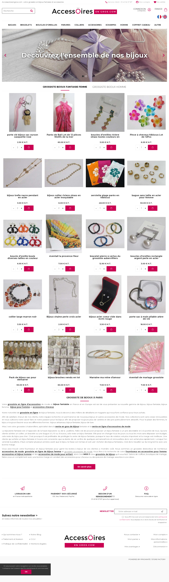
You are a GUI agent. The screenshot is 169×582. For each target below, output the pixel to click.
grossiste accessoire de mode (78, 471)
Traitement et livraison (13, 559)
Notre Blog (36, 554)
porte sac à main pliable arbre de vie (146, 338)
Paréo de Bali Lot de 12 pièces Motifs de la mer (64, 156)
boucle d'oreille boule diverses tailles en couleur (23, 277)
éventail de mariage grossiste (146, 397)
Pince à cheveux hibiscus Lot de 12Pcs (146, 156)
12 (105, 283)
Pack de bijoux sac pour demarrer (22, 398)
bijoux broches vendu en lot (64, 397)
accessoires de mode (13, 471)
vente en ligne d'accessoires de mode (111, 446)
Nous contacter (131, 554)
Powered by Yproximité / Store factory (147, 579)
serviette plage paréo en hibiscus (105, 216)
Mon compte (143, 2)
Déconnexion (159, 566)
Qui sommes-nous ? (12, 554)
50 (146, 223)
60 (64, 162)
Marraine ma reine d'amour (105, 397)
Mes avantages (131, 566)
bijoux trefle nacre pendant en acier (22, 216)
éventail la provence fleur (64, 276)
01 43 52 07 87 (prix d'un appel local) (105, 513)
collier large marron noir (23, 337)
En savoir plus (84, 486)
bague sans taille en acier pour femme (146, 216)
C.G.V (33, 559)
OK (26, 572)
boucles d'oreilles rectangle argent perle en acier (146, 277)
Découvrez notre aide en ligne (146, 511)
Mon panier (133, 559)
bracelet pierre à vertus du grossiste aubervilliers (105, 277)
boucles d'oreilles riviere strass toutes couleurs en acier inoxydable (105, 156)
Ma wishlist (159, 2)
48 (105, 223)
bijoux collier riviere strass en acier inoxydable (64, 216)
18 (146, 344)
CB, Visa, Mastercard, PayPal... (64, 511)
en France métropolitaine (23, 511)
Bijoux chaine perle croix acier (64, 337)
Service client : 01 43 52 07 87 (118, 2)
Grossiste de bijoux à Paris (84, 417)
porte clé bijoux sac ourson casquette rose (22, 156)
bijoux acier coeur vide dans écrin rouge (105, 338)
